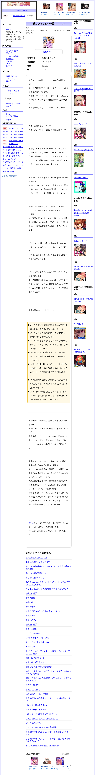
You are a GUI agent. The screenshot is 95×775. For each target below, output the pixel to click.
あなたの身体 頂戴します (36, 573)
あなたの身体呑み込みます (37, 578)
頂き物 (8, 120)
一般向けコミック (13, 104)
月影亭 (56, 769)
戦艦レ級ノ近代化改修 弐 (36, 662)
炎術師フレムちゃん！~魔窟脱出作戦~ (83, 351)
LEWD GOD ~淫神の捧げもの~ (83, 268)
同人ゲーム (10, 53)
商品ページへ (48, 52)
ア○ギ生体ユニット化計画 (36, 557)
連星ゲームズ (83, 15)
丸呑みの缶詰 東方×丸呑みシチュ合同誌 (42, 746)
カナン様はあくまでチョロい (15, 153)
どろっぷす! (32, 769)
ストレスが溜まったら (12, 150)
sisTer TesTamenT (81, 178)
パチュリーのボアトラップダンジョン (41, 714)
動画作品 (9, 59)
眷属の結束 (30, 602)
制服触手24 (13, 144)
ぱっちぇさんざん (33, 723)
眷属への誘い (31, 620)
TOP (12, 10)
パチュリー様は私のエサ (36, 710)
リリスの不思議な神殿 (12, 168)
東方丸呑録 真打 (32, 685)
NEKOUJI (44, 15)
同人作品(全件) (12, 51)
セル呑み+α (30, 647)
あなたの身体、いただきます (38, 562)
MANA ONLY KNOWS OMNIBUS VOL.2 (19, 134)
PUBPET (44, 12)
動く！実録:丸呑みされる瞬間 (82, 65)
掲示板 (9, 29)
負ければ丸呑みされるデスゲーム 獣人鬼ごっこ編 (83, 35)
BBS (19, 10)
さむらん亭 (57, 15)
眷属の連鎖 (30, 616)
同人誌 (9, 61)
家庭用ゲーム (11, 76)
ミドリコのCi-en (12, 116)
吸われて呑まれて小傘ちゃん (38, 642)
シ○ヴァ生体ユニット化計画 (37, 638)
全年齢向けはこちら (19, 16)
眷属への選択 (31, 629)
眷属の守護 (30, 607)
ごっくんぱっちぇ (33, 633)
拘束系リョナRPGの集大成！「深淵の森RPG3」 (83, 212)
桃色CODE (69, 15)
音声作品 (9, 66)
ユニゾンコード (80, 124)
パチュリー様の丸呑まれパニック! (40, 705)
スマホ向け (10, 78)
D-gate (8, 114)
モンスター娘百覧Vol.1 (12, 156)
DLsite (31, 523)
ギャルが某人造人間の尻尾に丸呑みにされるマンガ (47, 589)
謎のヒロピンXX (33, 689)
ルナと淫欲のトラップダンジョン (22, 141)
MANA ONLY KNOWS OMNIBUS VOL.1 (19, 138)
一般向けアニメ (12, 91)
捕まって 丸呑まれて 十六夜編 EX (40, 667)
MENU (25, 10)
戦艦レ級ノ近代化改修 (35, 658)
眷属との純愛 (31, 593)
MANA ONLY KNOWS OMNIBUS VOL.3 (19, 131)
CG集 (8, 64)
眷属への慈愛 (31, 624)
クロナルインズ (9, 159)
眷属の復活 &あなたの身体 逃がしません (43, 611)
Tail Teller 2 (78, 324)
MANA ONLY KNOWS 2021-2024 (22, 128)
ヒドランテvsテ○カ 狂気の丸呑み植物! (41, 727)
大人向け (9, 81)
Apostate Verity (8, 171)
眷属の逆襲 (30, 598)
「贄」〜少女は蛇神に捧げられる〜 (83, 90)
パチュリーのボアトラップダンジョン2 (42, 718)
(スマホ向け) (14, 56)
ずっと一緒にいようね (83, 150)
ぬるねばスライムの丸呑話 (37, 694)
